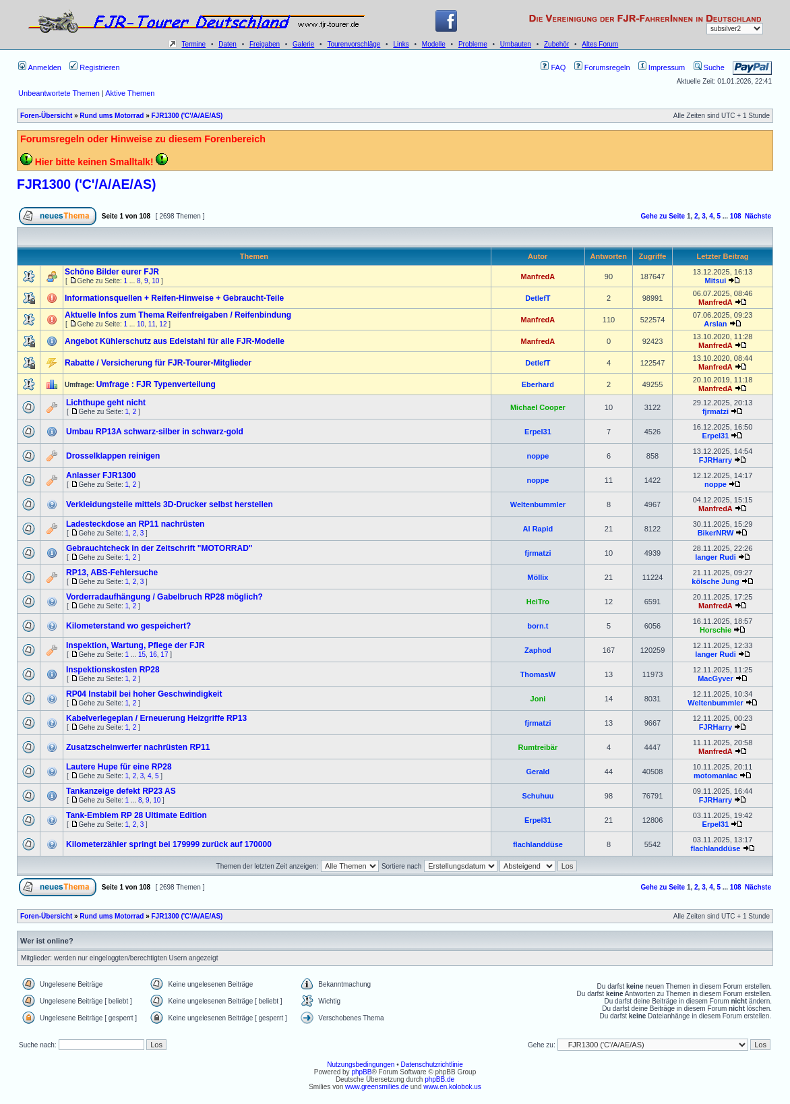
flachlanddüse (538, 844)
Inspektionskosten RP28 (113, 669)
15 (142, 654)
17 (164, 654)
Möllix (537, 577)
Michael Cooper (538, 407)
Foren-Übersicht (46, 115)
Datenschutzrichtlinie (431, 1064)
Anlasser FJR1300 (100, 475)
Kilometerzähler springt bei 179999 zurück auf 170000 (169, 844)
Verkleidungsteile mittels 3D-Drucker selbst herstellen (169, 504)
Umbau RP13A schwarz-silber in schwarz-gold (154, 431)
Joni (538, 699)
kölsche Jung (715, 581)
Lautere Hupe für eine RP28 (119, 767)
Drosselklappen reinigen (113, 456)
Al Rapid (538, 529)
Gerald (537, 771)
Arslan (715, 324)
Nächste (758, 216)
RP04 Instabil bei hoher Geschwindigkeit (144, 694)
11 (152, 324)
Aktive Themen (129, 93)
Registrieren (94, 67)
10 (155, 281)
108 (735, 216)
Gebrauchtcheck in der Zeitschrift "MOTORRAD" (159, 548)
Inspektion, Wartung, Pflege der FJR (135, 645)
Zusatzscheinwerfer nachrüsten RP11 (138, 747)
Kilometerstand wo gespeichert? (128, 626)
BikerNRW (716, 533)
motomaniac (715, 776)
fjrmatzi (715, 411)
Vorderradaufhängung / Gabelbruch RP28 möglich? (164, 597)
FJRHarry (716, 460)
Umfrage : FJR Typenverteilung (156, 384)
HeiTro (537, 602)
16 (153, 654)
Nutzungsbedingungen (360, 1064)
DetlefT (537, 298)
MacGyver (715, 678)
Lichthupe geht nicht (106, 402)
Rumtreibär (538, 747)
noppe (537, 456)
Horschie (715, 630)
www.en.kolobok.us (452, 1087)
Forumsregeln (602, 67)
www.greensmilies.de (376, 1087)
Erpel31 (537, 432)
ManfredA (538, 276)
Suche (709, 67)
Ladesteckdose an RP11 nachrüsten (135, 524)
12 (162, 324)
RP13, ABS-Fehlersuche (112, 572)
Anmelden (39, 67)
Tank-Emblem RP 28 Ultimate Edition (136, 815)
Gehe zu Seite (663, 216)
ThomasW (538, 674)
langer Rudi (715, 557)
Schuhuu (537, 796)
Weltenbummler (538, 504)
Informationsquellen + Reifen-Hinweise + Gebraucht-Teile (174, 298)
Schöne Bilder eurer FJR (112, 272)
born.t (537, 626)
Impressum (661, 67)
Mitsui (716, 281)
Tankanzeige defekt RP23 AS (121, 791)
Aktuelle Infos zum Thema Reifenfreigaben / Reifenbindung (178, 315)
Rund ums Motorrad (112, 115)
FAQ (553, 67)
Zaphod (537, 650)
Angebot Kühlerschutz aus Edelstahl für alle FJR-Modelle (174, 341)
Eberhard (538, 384)
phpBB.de (439, 1079)
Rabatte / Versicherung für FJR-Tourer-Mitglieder (158, 363)
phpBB (361, 1072)
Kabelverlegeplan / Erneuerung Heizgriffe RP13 (156, 718)
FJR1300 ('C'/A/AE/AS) (186, 115)
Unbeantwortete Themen (59, 93)
